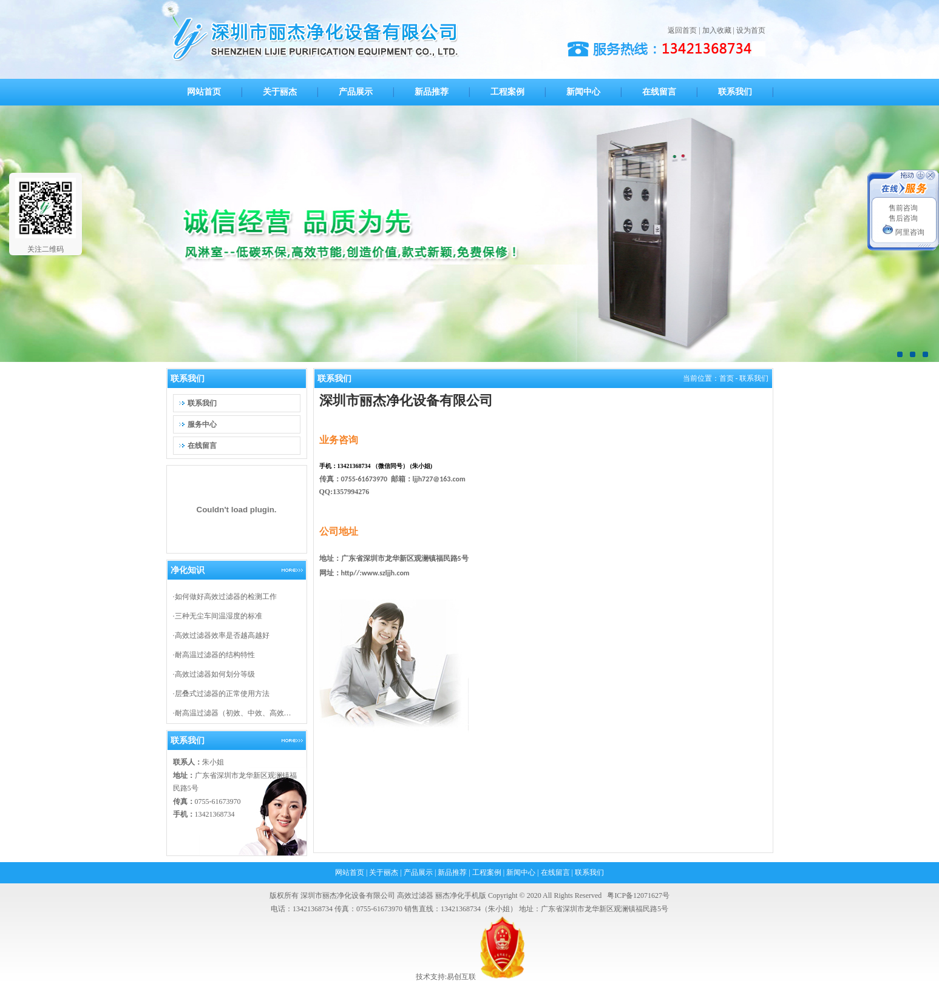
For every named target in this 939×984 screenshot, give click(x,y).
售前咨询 (903, 208)
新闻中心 (520, 872)
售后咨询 (903, 218)
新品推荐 (452, 872)
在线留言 (555, 872)
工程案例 (486, 872)
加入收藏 (716, 30)
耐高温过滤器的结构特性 (215, 655)
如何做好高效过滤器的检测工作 (226, 596)
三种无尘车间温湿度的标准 (218, 616)
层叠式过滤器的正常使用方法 (222, 693)
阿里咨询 (903, 232)
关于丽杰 (383, 872)
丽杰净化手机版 (460, 895)
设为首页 (750, 30)
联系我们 (589, 872)
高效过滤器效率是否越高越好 (222, 635)
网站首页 (349, 872)
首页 (726, 378)
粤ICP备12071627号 (638, 895)
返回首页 (682, 30)
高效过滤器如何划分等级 (215, 674)
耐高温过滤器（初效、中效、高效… (233, 713)
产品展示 (418, 872)
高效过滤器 (415, 895)
